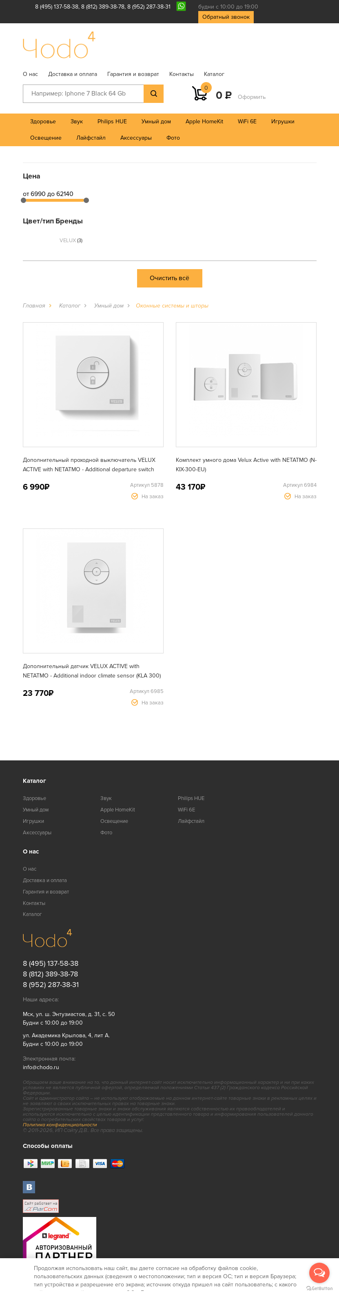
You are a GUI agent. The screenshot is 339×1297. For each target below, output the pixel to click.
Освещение (46, 137)
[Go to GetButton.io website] (319, 1288)
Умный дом (156, 121)
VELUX (71, 240)
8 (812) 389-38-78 (102, 6)
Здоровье (43, 121)
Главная (34, 305)
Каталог (214, 74)
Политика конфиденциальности (60, 1125)
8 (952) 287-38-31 (149, 6)
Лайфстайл (91, 137)
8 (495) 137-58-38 (56, 6)
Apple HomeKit (204, 121)
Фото (173, 137)
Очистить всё (169, 278)
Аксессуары (136, 137)
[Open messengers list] (319, 1273)
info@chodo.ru (41, 1067)
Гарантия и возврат (133, 74)
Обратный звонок (226, 16)
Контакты (181, 74)
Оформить (252, 97)
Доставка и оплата (72, 74)
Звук (77, 121)
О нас (30, 74)
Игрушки (283, 121)
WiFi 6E (247, 121)
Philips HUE (112, 121)
